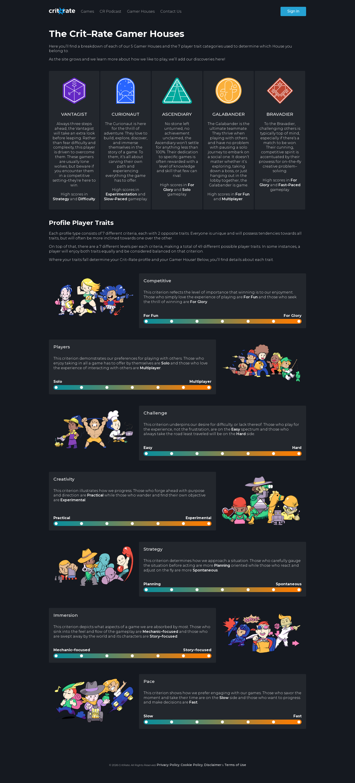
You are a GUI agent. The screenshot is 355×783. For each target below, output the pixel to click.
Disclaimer (212, 765)
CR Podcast (110, 11)
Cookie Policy (192, 765)
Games (87, 11)
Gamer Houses (141, 11)
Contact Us (170, 11)
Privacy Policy (168, 765)
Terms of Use (235, 765)
